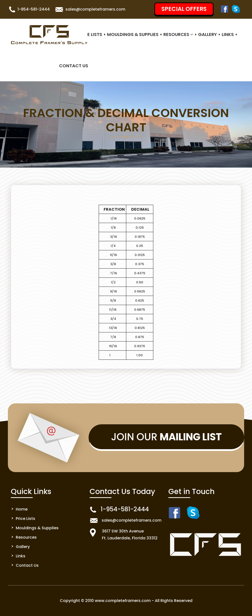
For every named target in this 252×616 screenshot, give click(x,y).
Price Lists (89, 34)
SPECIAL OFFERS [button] (183, 9)
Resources (178, 34)
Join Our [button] (166, 437)
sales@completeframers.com (95, 9)
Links (228, 34)
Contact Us (73, 66)
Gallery (207, 34)
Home (22, 509)
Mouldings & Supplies (132, 34)
